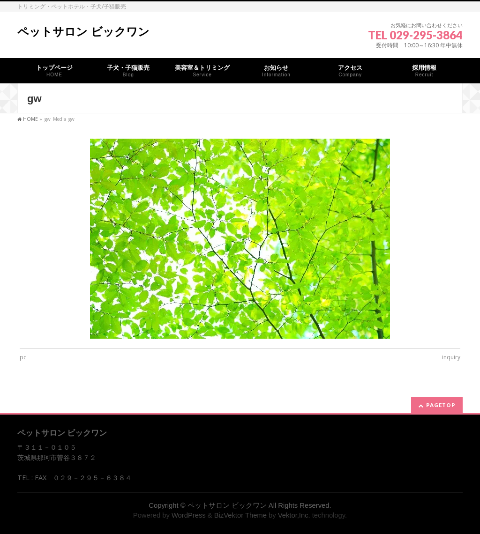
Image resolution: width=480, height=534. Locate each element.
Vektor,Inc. (294, 515)
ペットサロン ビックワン (83, 31)
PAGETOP (441, 405)
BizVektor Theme (240, 515)
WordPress (189, 515)
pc (23, 357)
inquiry (451, 357)
